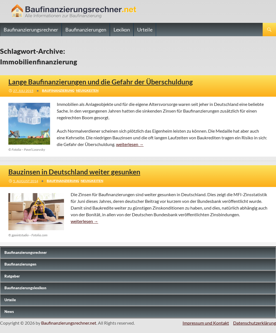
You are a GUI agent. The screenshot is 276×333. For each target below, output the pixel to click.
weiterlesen (130, 144)
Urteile (144, 29)
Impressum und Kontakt (206, 322)
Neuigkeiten (87, 90)
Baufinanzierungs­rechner (25, 252)
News (9, 311)
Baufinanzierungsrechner (31, 29)
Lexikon (122, 29)
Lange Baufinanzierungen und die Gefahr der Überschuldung (100, 81)
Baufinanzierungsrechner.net (68, 322)
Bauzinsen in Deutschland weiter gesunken (74, 171)
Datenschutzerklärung (254, 322)
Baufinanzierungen (85, 29)
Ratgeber (12, 276)
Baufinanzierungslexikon (25, 288)
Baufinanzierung (58, 90)
